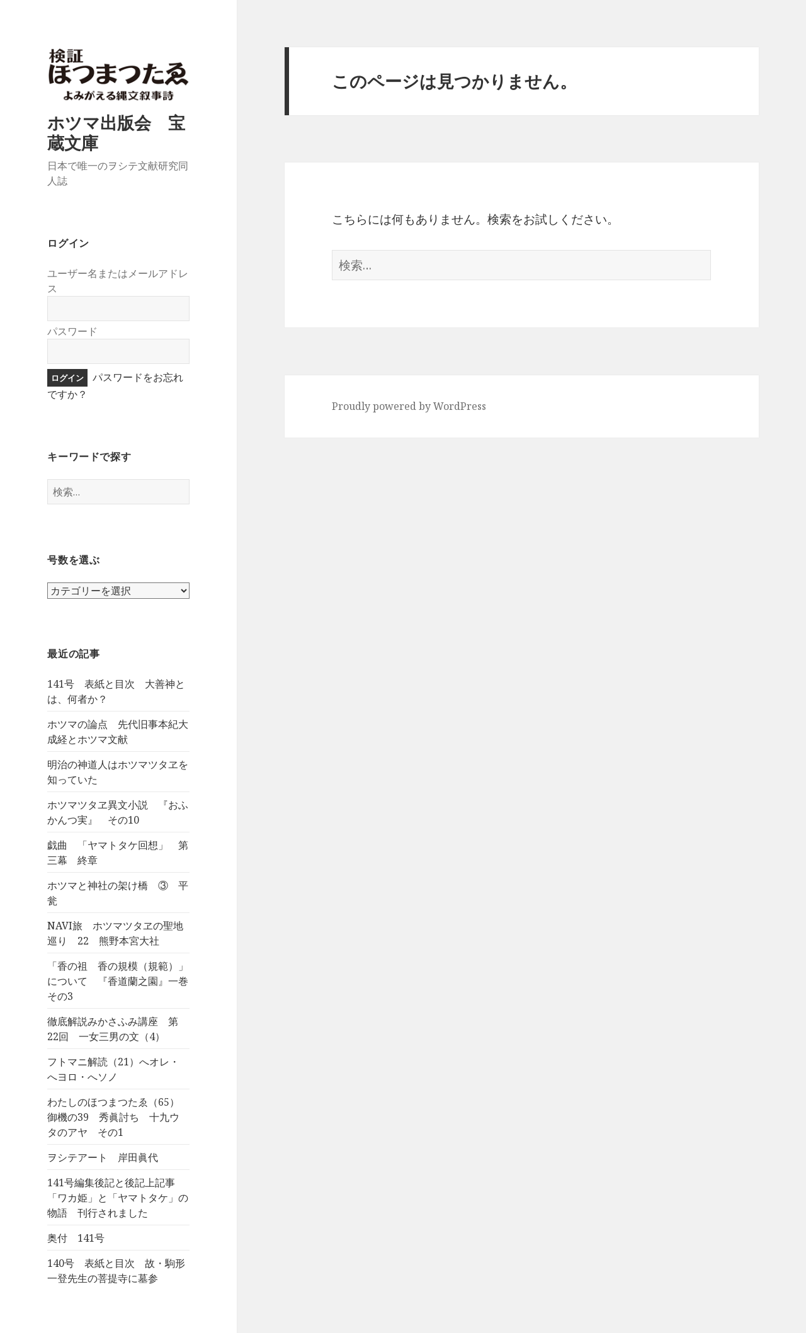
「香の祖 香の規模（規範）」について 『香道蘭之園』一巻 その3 (122, 981)
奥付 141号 (76, 1238)
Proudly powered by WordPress (409, 406)
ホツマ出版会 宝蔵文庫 (116, 132)
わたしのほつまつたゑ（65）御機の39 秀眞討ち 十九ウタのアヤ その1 (113, 1117)
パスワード (72, 331)
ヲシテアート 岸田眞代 (102, 1157)
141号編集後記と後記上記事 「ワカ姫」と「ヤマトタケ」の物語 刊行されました (117, 1198)
